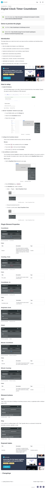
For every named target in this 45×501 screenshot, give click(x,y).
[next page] (39, 481)
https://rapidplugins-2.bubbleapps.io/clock (20, 27)
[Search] (40, 2)
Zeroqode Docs (4, 6)
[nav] (43, 2)
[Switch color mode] (37, 2)
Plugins (9, 6)
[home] (4, 2)
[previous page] (7, 481)
